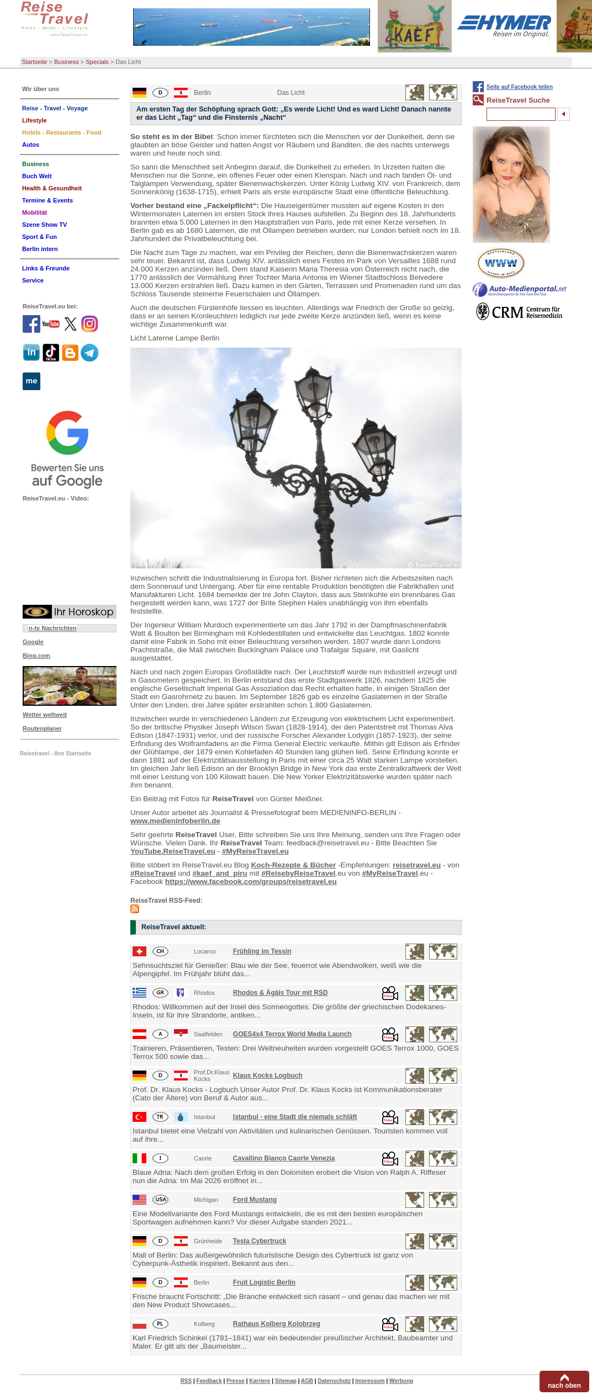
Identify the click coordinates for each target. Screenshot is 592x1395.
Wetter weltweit (45, 714)
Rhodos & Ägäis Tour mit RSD (280, 993)
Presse (235, 1381)
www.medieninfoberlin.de (175, 821)
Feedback (209, 1381)
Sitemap (286, 1381)
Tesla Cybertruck (260, 1241)
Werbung (401, 1381)
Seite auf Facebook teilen (520, 87)
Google (33, 641)
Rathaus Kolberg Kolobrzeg (276, 1324)
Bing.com (36, 655)
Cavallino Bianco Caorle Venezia (284, 1158)
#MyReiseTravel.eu (255, 851)
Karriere (259, 1381)
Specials (97, 61)
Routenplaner (42, 728)
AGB (307, 1381)
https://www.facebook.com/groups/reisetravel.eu (251, 881)
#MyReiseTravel (390, 873)
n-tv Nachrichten (53, 628)
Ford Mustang (255, 1200)
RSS (186, 1381)
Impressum (369, 1381)
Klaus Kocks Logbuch (268, 1075)
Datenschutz (334, 1381)
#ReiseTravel (153, 873)
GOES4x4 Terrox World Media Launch (292, 1034)
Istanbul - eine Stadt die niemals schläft (295, 1117)
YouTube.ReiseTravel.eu (172, 851)
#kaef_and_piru (220, 873)
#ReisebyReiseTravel (298, 873)
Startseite (34, 61)
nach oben (564, 1385)
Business (66, 61)
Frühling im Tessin (262, 951)
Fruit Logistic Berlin (264, 1282)
